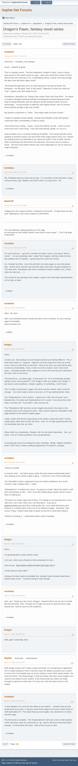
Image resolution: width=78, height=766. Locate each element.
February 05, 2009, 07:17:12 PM (15, 172)
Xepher (8, 658)
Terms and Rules (63, 760)
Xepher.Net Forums (17, 10)
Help (54, 760)
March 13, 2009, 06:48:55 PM (14, 595)
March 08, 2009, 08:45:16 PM (14, 462)
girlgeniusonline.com (13, 505)
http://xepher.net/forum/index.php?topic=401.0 (35, 565)
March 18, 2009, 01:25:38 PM (14, 701)
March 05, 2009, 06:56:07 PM (14, 308)
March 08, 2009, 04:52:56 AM (14, 349)
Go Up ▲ (73, 760)
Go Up (5, 744)
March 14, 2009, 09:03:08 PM (14, 634)
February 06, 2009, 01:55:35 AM (15, 205)
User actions (69, 44)
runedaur (9, 52)
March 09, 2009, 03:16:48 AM (14, 544)
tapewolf (9, 201)
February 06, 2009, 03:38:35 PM (15, 248)
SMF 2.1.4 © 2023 (7, 760)
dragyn (8, 344)
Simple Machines (21, 760)
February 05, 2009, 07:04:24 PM (15, 56)
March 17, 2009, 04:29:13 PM (14, 662)
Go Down (7, 44)
